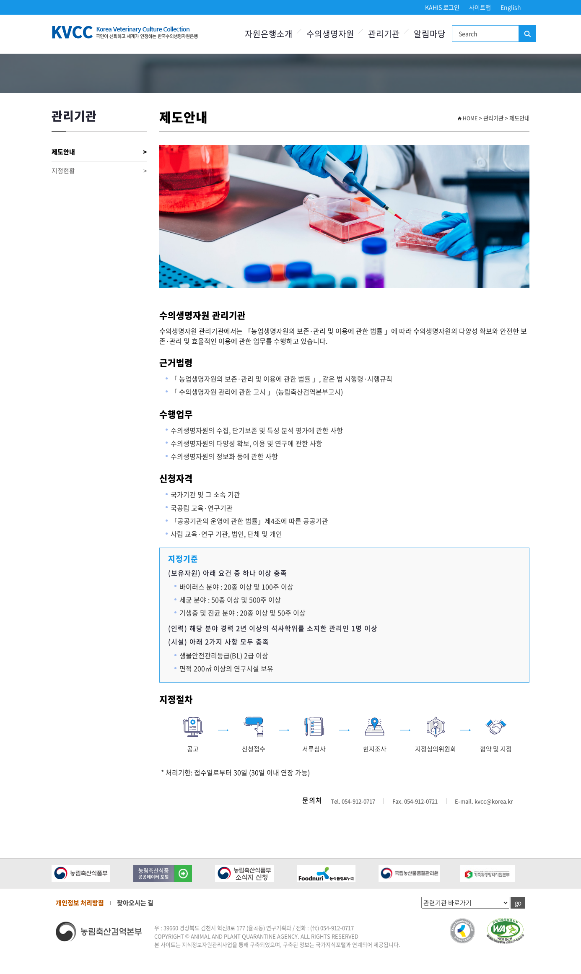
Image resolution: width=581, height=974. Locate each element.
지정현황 (99, 171)
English (511, 7)
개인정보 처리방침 (80, 902)
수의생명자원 (330, 34)
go (518, 902)
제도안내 (99, 152)
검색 (527, 34)
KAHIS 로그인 (442, 7)
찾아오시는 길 (135, 902)
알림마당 (430, 34)
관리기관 (384, 34)
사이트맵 (480, 7)
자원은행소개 (269, 34)
